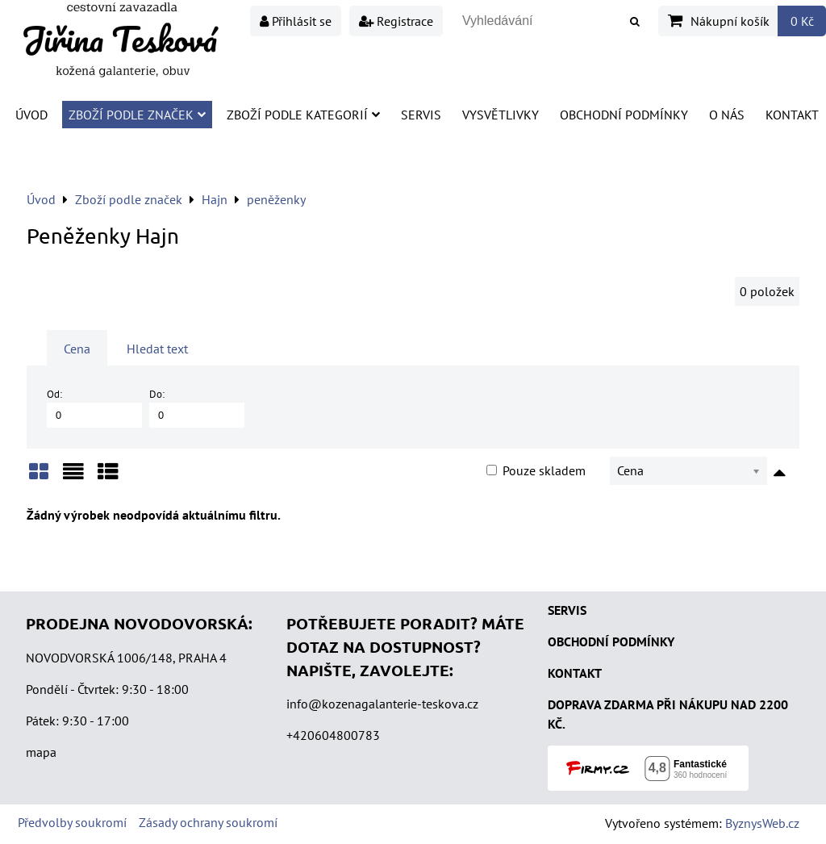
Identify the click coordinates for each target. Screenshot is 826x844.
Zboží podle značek (137, 115)
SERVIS (567, 610)
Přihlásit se (296, 21)
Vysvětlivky (500, 115)
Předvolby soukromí (72, 822)
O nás (727, 115)
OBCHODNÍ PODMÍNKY (611, 641)
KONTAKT (575, 673)
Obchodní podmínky (624, 115)
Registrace (396, 21)
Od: (94, 407)
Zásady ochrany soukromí (208, 822)
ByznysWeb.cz (762, 823)
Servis (421, 115)
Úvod (31, 115)
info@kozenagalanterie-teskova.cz (382, 704)
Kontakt (792, 115)
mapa (41, 752)
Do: (196, 407)
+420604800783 (333, 735)
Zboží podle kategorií (303, 115)
